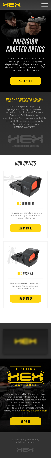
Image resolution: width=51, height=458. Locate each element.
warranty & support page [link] (34, 412)
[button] (25, 81)
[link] (12, 5)
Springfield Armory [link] (29, 439)
